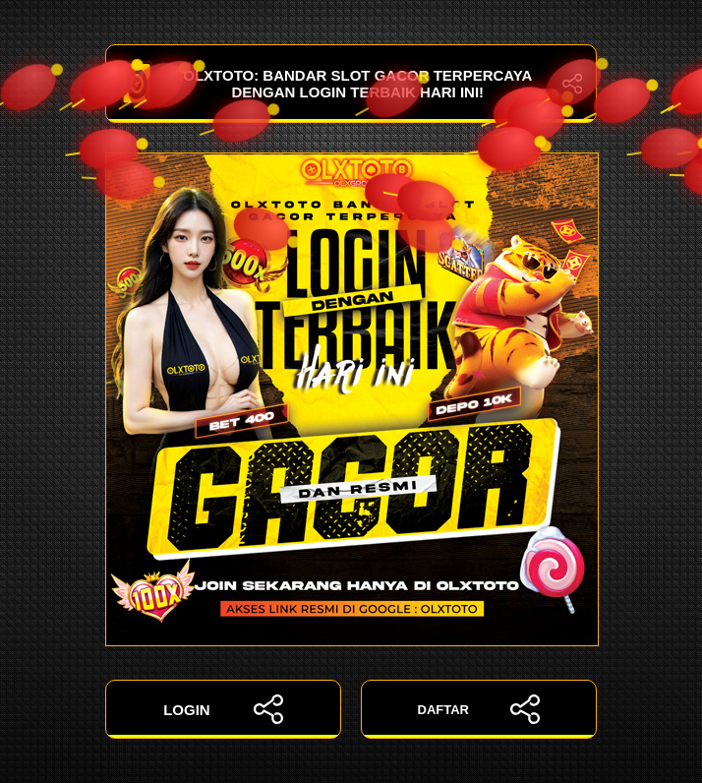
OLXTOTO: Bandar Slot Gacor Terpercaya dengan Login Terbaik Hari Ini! (351, 83)
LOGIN (223, 709)
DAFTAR (479, 709)
